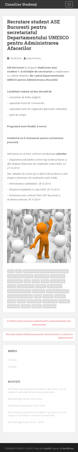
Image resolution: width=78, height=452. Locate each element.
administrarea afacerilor (20, 276)
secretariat (13, 306)
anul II (36, 281)
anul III (45, 281)
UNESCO (36, 306)
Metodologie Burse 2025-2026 (25, 398)
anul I (27, 281)
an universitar (15, 281)
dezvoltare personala (57, 291)
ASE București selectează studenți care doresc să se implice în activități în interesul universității (37, 390)
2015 (18, 271)
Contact (12, 359)
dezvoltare (38, 291)
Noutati (12, 366)
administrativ (57, 276)
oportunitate (34, 301)
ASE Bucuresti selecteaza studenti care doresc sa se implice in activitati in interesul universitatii (37, 414)
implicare (60, 296)
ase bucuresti (57, 281)
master (21, 301)
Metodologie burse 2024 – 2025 (26, 422)
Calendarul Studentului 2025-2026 (26, 405)
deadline (40, 286)
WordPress (68, 448)
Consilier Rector (25, 286)
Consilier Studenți (21, 4)
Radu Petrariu (33, 58)
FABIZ (38, 296)
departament (54, 286)
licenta (11, 301)
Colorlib (47, 448)
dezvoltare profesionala (20, 296)
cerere (11, 286)
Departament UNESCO (19, 291)
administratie (41, 276)
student (25, 306)
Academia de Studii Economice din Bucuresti (45, 271)
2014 (10, 271)
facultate (48, 296)
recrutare (64, 301)
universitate (49, 306)
